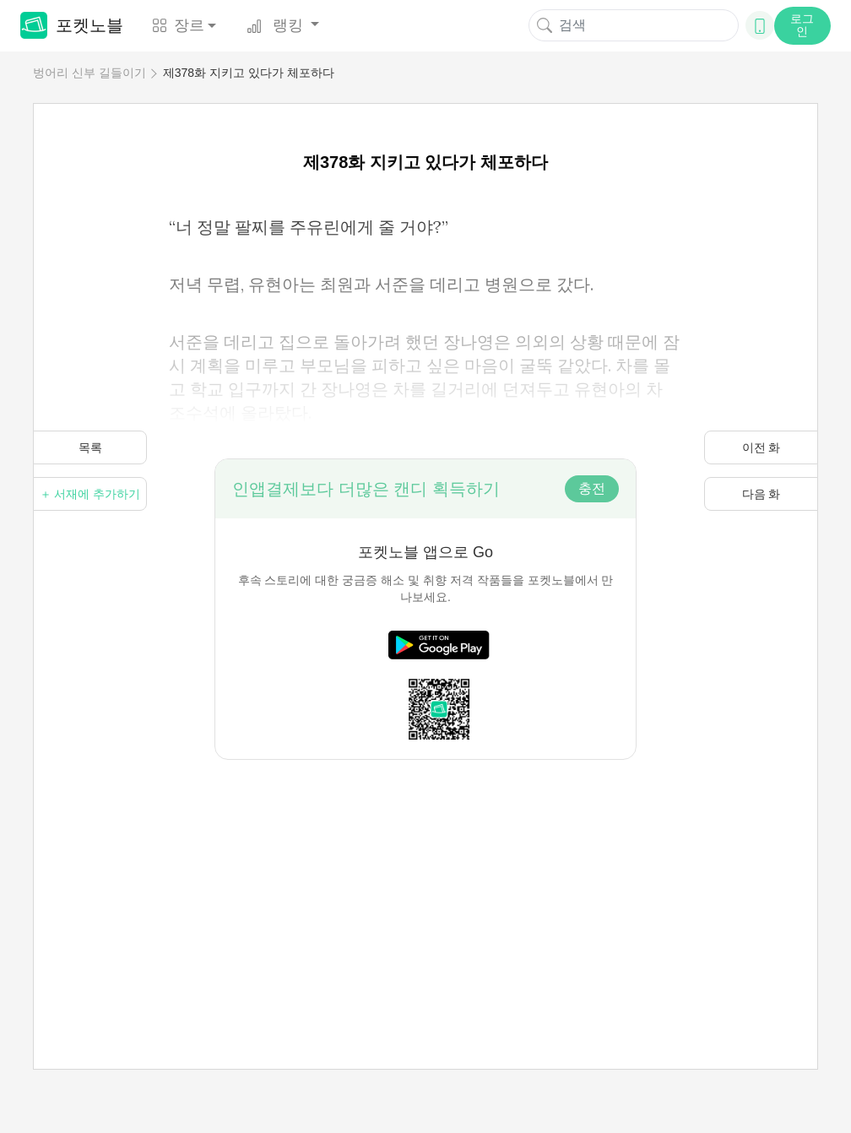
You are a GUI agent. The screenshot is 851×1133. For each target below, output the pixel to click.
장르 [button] (178, 25)
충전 (591, 488)
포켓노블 (71, 25)
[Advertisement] (425, 878)
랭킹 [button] (277, 25)
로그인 (802, 25)
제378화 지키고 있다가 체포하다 (248, 72)
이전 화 (761, 447)
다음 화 (761, 494)
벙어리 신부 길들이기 (89, 72)
